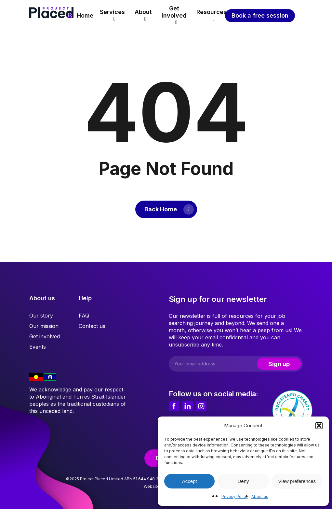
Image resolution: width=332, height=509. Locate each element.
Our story (41, 315)
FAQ (84, 315)
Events (37, 347)
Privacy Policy (234, 496)
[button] (319, 425)
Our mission (44, 326)
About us (259, 496)
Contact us (92, 326)
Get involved (44, 336)
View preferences (297, 481)
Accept (189, 481)
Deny (243, 481)
